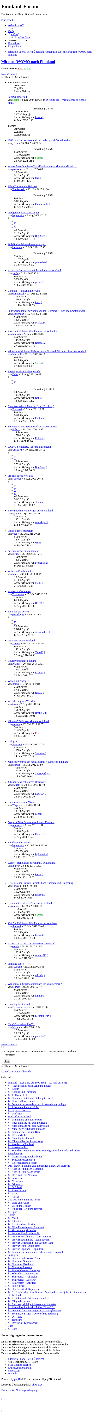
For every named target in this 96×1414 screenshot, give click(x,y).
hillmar (16, 986)
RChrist (16, 663)
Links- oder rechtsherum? (21, 530)
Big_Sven (40, 236)
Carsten (39, 834)
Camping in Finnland (19, 1004)
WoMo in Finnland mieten (21, 571)
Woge (15, 805)
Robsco (16, 429)
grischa (16, 764)
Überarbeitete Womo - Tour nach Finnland (30, 903)
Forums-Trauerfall (17, 96)
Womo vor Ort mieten (19, 591)
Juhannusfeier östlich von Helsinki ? (27, 782)
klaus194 (17, 784)
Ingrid (15, 865)
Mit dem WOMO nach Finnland (28, 61)
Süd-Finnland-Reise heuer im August (27, 244)
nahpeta (16, 724)
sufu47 (15, 554)
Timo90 (16, 643)
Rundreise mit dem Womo (21, 802)
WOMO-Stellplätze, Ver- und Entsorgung (29, 446)
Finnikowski (18, 189)
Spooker (16, 478)
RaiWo (15, 683)
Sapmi (27, 68)
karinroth (17, 247)
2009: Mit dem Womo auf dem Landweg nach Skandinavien (39, 140)
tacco (15, 704)
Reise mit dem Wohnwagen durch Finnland (30, 510)
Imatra (38, 117)
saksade (39, 975)
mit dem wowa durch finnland (23, 551)
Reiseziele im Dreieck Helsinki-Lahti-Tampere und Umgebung (40, 883)
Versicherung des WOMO (21, 701)
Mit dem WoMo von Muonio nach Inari (28, 721)
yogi (14, 513)
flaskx (38, 178)
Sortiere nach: (49, 1051)
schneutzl (17, 825)
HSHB (38, 603)
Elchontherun (19, 1007)
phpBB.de (37, 1384)
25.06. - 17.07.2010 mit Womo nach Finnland (31, 943)
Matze (15, 574)
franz (37, 302)
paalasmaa (17, 169)
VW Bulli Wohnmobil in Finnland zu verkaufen (32, 331)
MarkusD (40, 322)
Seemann (17, 744)
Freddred (17, 409)
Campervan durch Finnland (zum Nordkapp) (31, 406)
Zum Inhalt (7, 20)
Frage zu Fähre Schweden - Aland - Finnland (31, 822)
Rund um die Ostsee (18, 611)
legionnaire (18, 215)
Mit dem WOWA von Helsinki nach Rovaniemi (32, 426)
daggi (38, 813)
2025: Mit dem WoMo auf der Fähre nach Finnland (34, 270)
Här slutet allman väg (19, 842)
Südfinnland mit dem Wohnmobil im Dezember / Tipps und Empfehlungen (46, 310)
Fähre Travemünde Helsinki (22, 186)
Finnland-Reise (16, 963)
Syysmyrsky (41, 773)
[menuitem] (11, 31)
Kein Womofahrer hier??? (21, 1024)
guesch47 (40, 1036)
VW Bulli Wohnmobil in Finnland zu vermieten (32, 923)
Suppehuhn (18, 313)
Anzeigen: (17, 1051)
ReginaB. (40, 342)
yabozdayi (40, 262)
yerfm (15, 143)
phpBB (18, 1379)
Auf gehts (13, 741)
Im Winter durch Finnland (21, 640)
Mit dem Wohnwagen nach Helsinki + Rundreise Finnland (38, 761)
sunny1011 (40, 955)
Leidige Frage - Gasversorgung (24, 212)
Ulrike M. (17, 449)
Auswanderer (42, 632)
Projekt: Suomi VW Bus (20, 475)
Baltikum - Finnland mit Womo (24, 290)
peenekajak (41, 522)
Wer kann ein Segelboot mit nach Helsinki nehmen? (35, 984)
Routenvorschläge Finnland (22, 660)
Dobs (15, 374)
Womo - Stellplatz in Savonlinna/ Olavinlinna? (32, 862)
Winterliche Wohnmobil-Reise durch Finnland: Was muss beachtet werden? (47, 351)
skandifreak (18, 293)
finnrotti (16, 334)
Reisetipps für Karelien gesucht (24, 371)
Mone (15, 1027)
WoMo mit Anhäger (18, 681)
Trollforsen (18, 594)
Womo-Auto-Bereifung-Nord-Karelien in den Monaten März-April (42, 166)
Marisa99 (17, 354)
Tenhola (39, 502)
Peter (20, 68)
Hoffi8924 (40, 712)
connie (15, 906)
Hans (15, 885)
